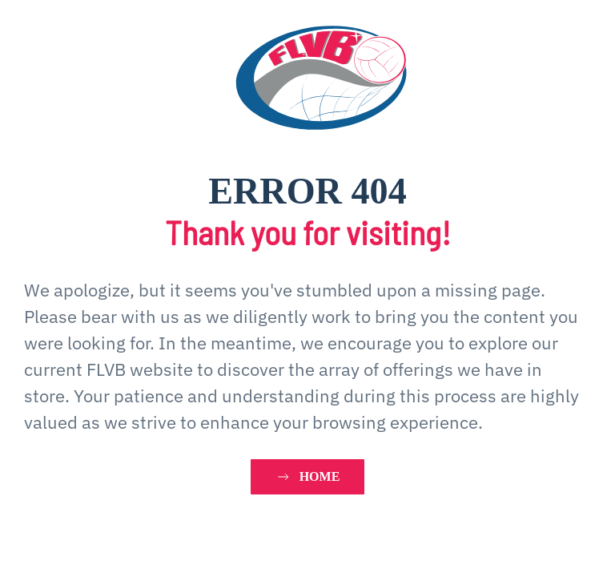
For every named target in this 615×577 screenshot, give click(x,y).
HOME (307, 477)
